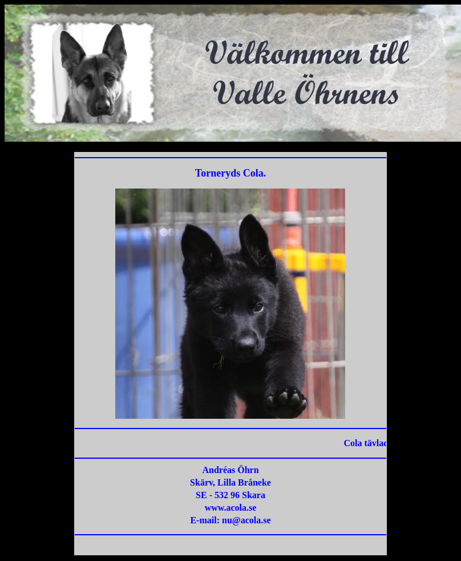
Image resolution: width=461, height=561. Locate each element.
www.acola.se (231, 507)
